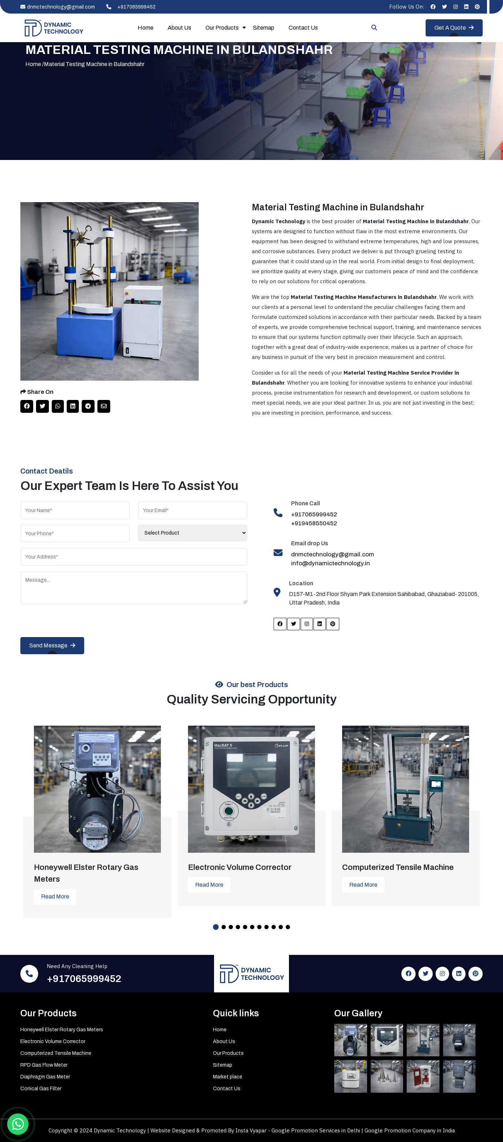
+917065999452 (129, 7)
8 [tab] (266, 927)
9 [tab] (273, 927)
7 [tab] (259, 927)
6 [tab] (252, 927)
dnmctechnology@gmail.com (57, 7)
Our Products (222, 28)
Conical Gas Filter (40, 1088)
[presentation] (74, 623)
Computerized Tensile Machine (55, 1053)
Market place (227, 1077)
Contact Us (303, 28)
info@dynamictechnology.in (330, 563)
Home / (34, 64)
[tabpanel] (97, 816)
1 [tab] (216, 927)
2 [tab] (224, 927)
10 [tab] (281, 927)
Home (145, 28)
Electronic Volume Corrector (52, 1041)
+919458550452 (314, 523)
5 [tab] (245, 927)
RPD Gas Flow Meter (43, 1065)
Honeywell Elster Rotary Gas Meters (61, 1029)
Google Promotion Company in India (410, 1130)
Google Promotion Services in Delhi (316, 1130)
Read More (55, 896)
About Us (179, 28)
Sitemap (263, 28)
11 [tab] (288, 927)
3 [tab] (231, 927)
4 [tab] (238, 927)
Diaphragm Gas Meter (45, 1077)
